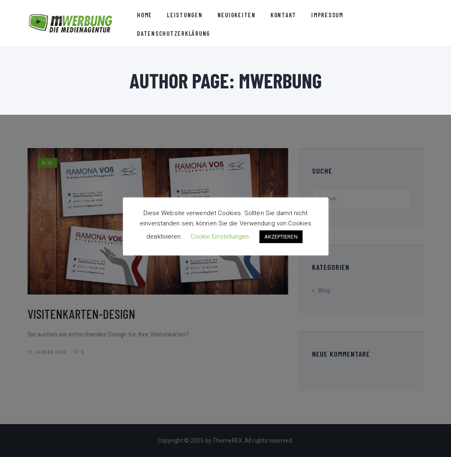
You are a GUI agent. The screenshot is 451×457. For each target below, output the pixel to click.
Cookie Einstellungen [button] (220, 236)
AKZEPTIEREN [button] (281, 237)
